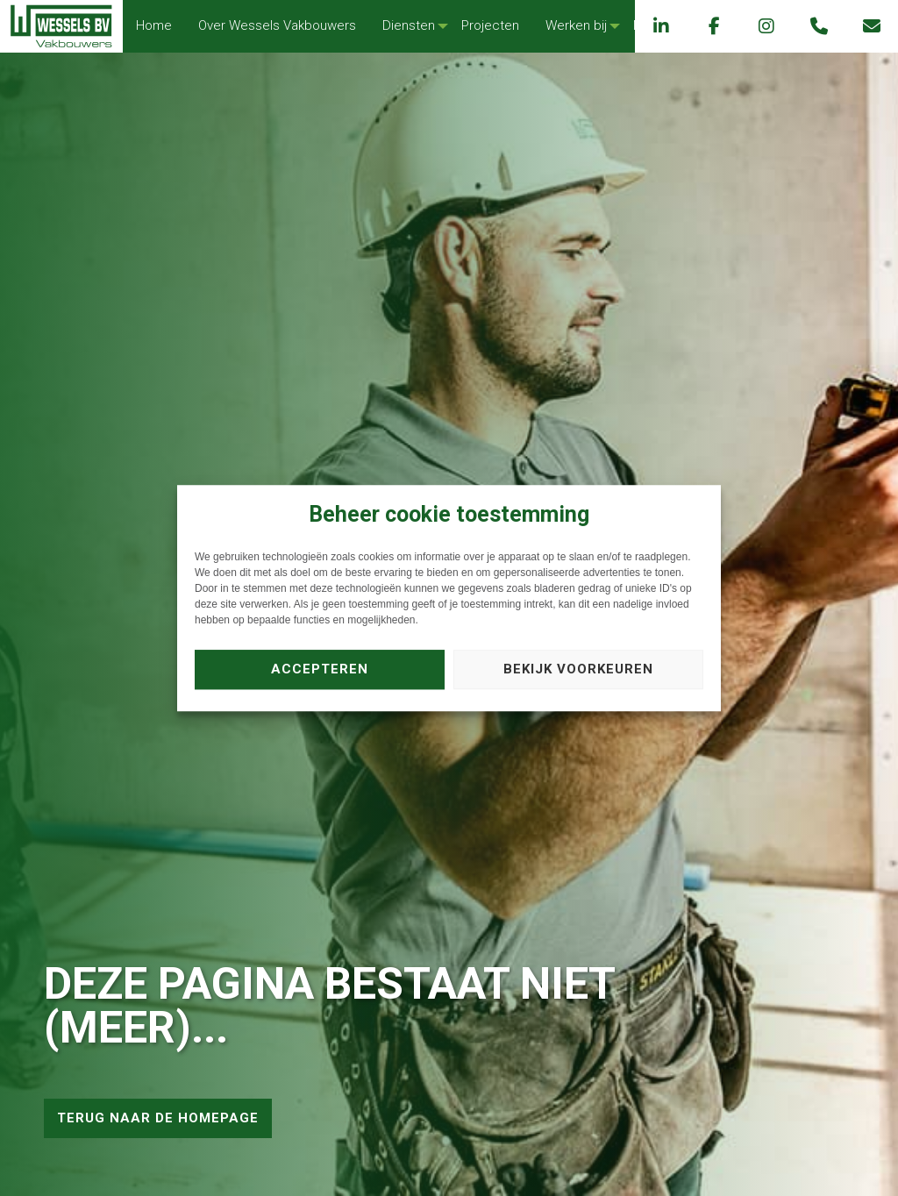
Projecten (490, 25)
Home (154, 25)
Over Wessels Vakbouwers (277, 25)
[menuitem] (154, 26)
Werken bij (576, 25)
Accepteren (319, 669)
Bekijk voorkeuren (578, 669)
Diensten (408, 25)
